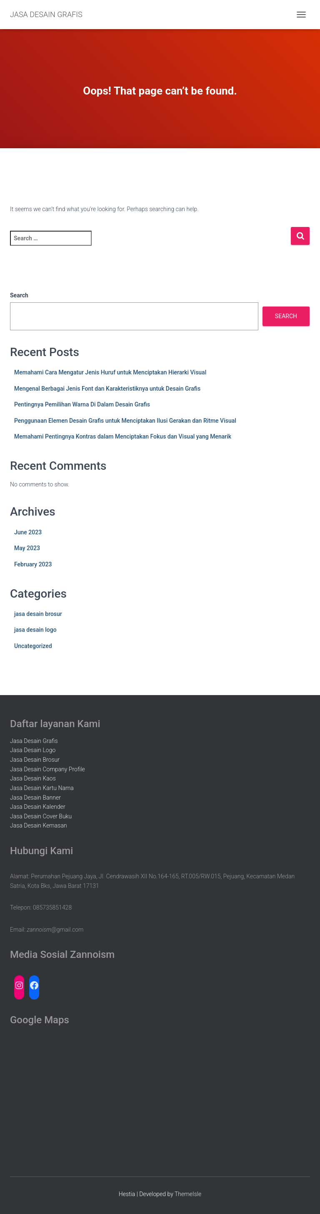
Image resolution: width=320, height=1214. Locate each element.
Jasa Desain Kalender (37, 806)
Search (19, 295)
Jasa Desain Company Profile (47, 769)
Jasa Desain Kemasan (38, 825)
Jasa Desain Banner (35, 797)
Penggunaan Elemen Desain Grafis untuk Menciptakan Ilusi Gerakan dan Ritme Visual (125, 420)
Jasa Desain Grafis (34, 741)
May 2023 (27, 548)
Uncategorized (33, 646)
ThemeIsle (188, 1194)
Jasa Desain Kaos (33, 778)
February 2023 (33, 564)
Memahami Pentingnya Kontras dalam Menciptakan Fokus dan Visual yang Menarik (122, 436)
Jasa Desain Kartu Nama (42, 788)
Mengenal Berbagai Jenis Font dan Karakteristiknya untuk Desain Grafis (107, 388)
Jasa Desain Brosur (35, 759)
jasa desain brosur (38, 614)
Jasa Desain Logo (32, 750)
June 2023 (28, 532)
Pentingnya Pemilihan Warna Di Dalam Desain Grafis (82, 404)
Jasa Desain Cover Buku (41, 816)
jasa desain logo (35, 629)
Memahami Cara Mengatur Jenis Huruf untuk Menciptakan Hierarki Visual (110, 372)
